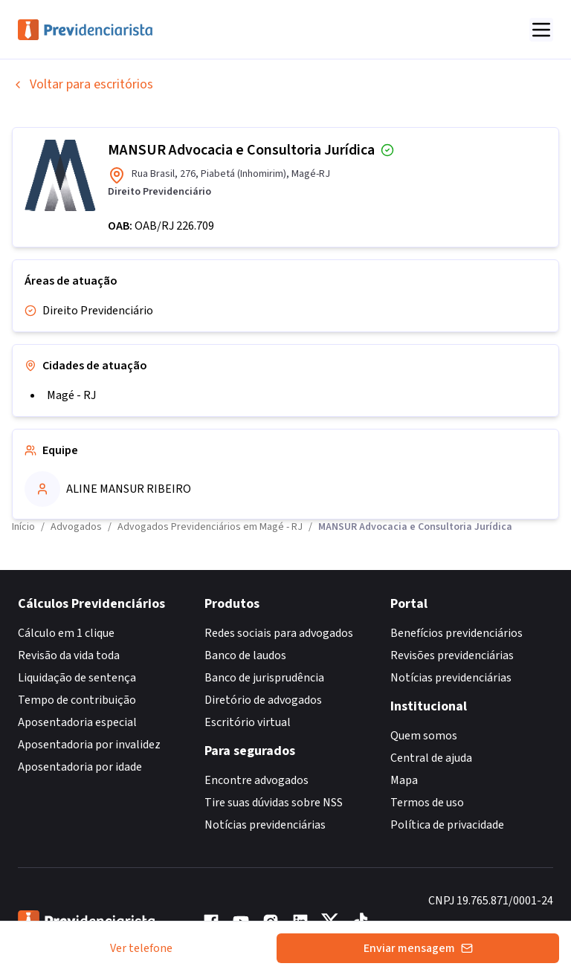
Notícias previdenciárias (265, 825)
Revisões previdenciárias (452, 655)
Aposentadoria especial (77, 722)
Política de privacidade (447, 825)
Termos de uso (427, 802)
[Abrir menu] (541, 30)
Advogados (76, 526)
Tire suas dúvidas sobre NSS (273, 802)
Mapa (404, 780)
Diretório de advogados (263, 700)
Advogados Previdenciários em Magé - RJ (210, 526)
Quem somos (423, 735)
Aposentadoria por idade (80, 767)
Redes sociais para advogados (278, 633)
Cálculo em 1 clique (66, 633)
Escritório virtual (247, 722)
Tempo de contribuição (77, 700)
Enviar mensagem (418, 948)
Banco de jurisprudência (264, 677)
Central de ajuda (431, 758)
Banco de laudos (245, 655)
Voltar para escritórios (82, 84)
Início (23, 526)
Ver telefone (141, 948)
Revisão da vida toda (69, 655)
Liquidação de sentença (77, 677)
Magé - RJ (71, 395)
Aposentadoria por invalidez (89, 744)
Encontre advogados (256, 780)
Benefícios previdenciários (456, 633)
